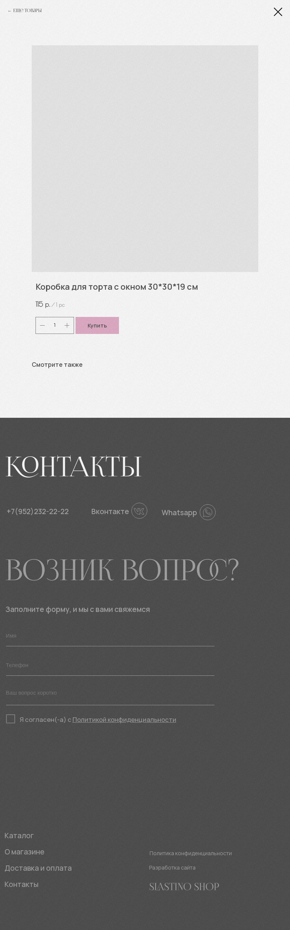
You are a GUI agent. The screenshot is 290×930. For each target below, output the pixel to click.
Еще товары (27, 11)
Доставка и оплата (38, 868)
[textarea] (110, 695)
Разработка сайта (172, 867)
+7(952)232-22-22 (38, 511)
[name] (110, 636)
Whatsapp (179, 513)
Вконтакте (110, 511)
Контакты (22, 884)
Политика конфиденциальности (191, 853)
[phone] (110, 665)
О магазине (25, 852)
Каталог (19, 835)
